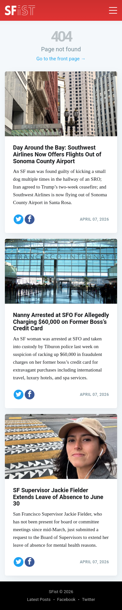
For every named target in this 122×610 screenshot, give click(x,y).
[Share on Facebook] (29, 219)
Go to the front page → (61, 59)
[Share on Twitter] (18, 219)
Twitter (88, 599)
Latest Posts (39, 599)
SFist (53, 591)
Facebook (66, 599)
